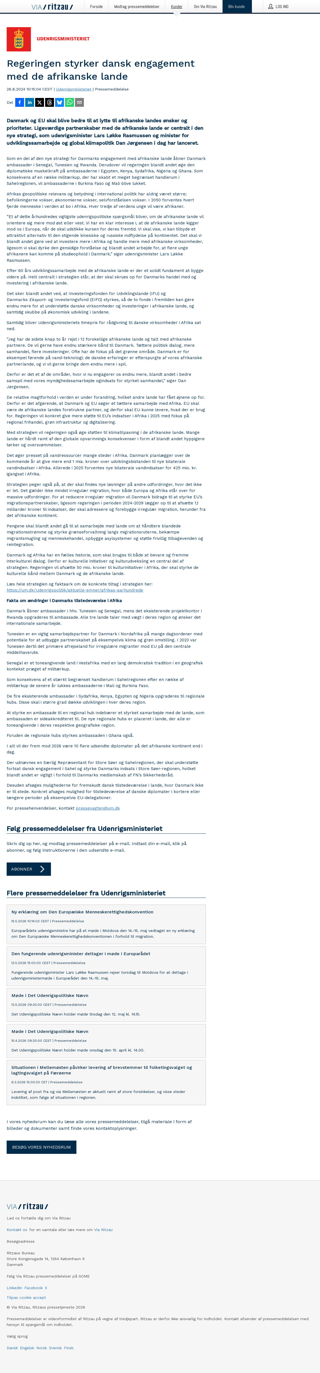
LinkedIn (14, 1288)
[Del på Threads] (49, 103)
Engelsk (27, 1348)
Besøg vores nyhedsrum (41, 1147)
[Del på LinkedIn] (29, 103)
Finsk (68, 1348)
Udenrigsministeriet (73, 89)
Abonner (29, 869)
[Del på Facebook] (19, 103)
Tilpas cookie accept (26, 1297)
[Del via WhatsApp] (69, 103)
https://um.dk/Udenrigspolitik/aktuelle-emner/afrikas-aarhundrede (75, 590)
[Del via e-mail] (79, 103)
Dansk (12, 1348)
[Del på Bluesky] (59, 103)
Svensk (55, 1348)
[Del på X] (39, 103)
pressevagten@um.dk (98, 808)
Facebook (33, 1288)
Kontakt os (17, 1229)
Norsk (41, 1348)
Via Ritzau (103, 1229)
